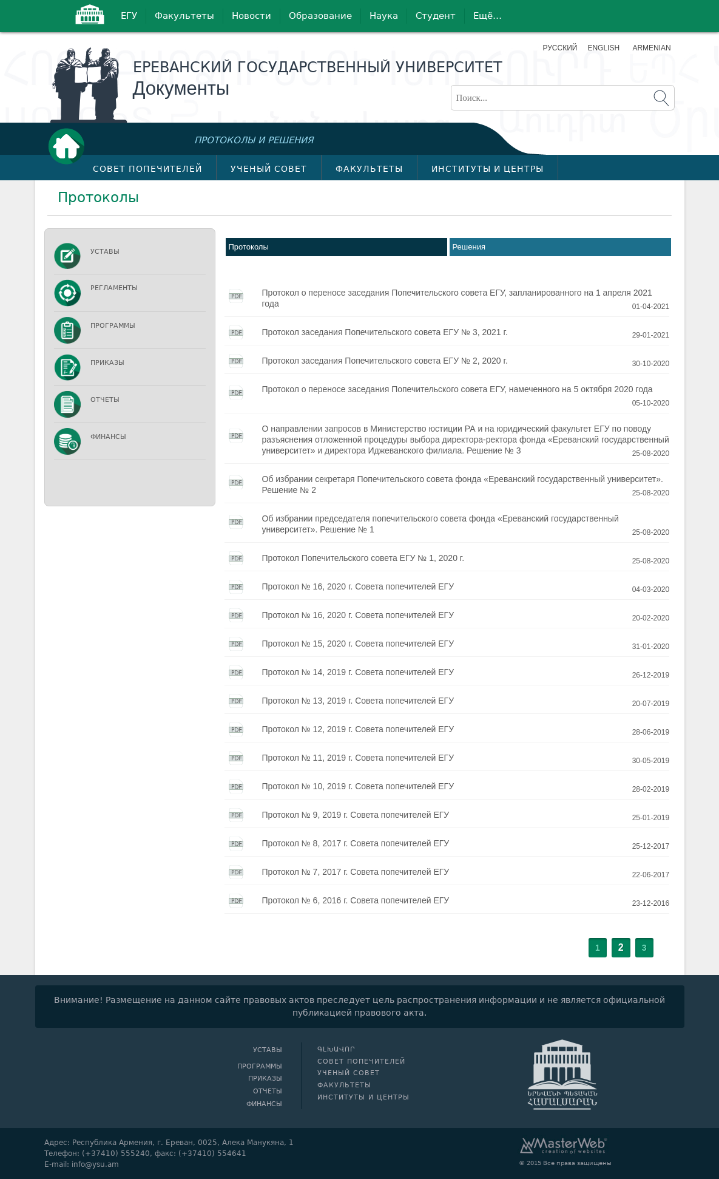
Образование (320, 15)
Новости (251, 15)
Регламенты (114, 288)
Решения (469, 246)
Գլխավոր (70, 146)
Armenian (650, 48)
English (603, 48)
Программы (112, 326)
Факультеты (184, 15)
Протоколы (249, 246)
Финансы (108, 437)
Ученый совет (269, 169)
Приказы (107, 363)
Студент (436, 15)
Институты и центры (487, 169)
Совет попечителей (147, 169)
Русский (560, 48)
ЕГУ (129, 15)
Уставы (105, 252)
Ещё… (487, 15)
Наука (384, 15)
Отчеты (105, 400)
